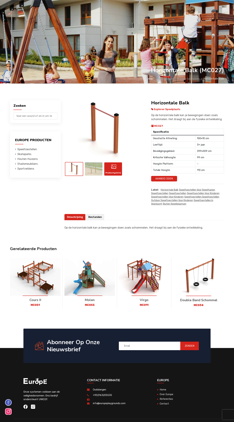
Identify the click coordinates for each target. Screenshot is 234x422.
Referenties (156, 7)
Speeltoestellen (44, 7)
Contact (173, 7)
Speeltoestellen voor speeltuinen (197, 190)
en (214, 8)
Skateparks (67, 7)
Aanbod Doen (164, 178)
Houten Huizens (87, 7)
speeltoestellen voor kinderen (203, 193)
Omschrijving (75, 217)
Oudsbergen (100, 389)
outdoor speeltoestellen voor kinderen (172, 200)
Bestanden (96, 217)
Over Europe (167, 394)
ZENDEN (187, 345)
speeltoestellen (159, 193)
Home (138, 78)
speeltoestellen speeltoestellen (201, 197)
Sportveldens (136, 7)
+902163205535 (102, 395)
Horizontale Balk (169, 190)
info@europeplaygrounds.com (110, 403)
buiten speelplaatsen (174, 204)
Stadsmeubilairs (112, 7)
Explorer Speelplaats (186, 78)
